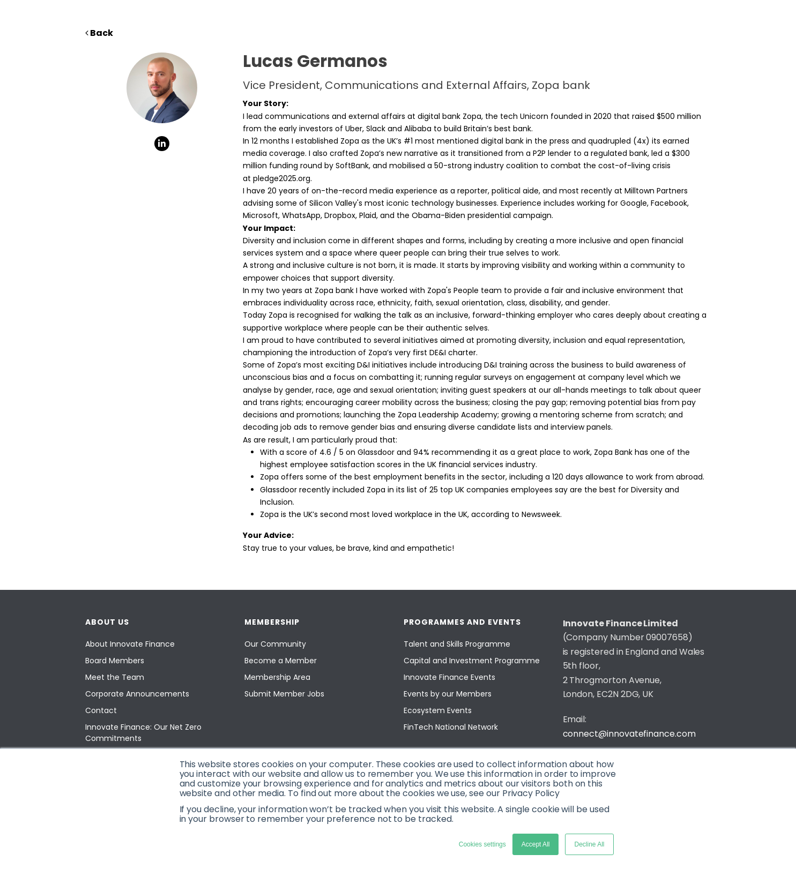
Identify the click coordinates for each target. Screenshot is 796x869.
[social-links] (161, 143)
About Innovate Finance (130, 644)
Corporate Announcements (137, 693)
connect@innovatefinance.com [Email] (629, 734)
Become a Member (280, 660)
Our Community (275, 644)
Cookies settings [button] (482, 844)
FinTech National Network (451, 727)
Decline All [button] (589, 844)
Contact (101, 710)
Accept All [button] (536, 844)
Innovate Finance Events (449, 677)
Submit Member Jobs (284, 693)
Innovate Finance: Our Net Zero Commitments (143, 733)
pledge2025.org (281, 178)
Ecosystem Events (438, 710)
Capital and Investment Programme (472, 660)
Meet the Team (114, 677)
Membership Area (277, 677)
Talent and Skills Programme (457, 644)
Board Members (114, 660)
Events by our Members (448, 693)
